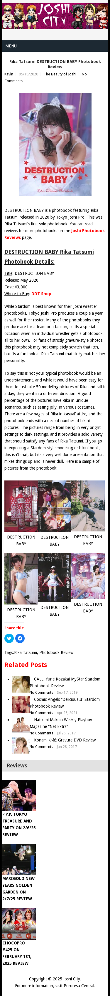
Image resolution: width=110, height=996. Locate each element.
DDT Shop (41, 293)
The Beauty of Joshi (60, 74)
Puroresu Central (79, 985)
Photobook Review (56, 652)
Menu (11, 46)
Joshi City (71, 979)
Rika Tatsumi (25, 652)
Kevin (8, 74)
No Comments (41, 693)
